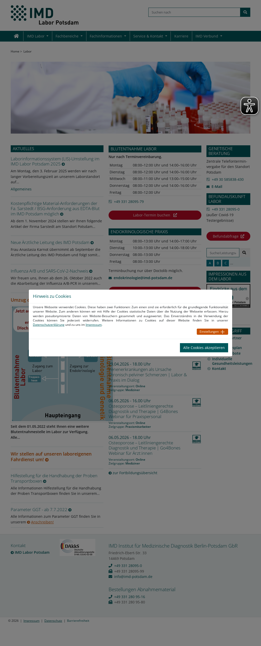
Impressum (94, 325)
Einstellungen (209, 331)
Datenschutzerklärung (48, 325)
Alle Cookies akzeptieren (204, 347)
